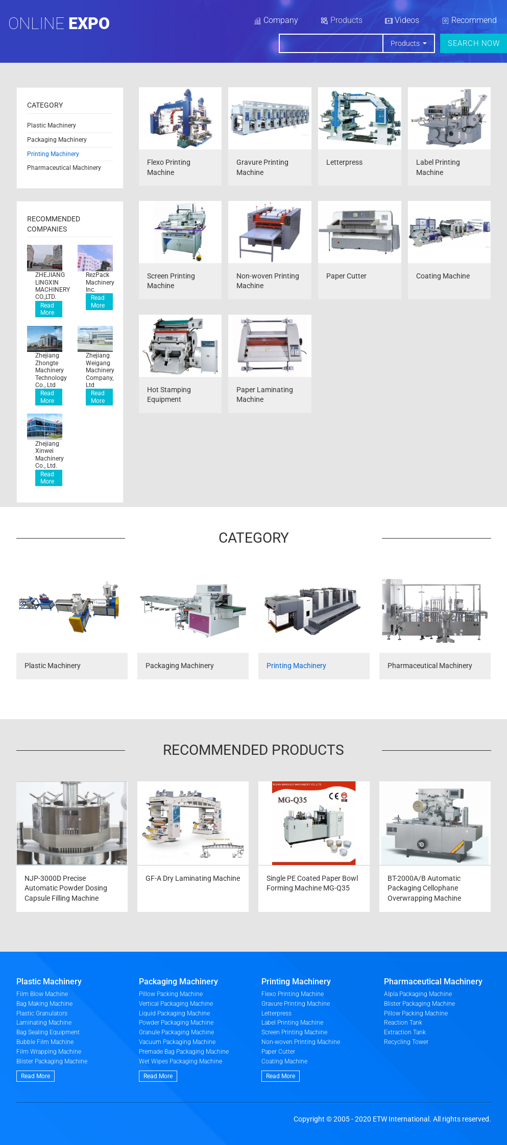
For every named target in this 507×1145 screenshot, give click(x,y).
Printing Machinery (53, 154)
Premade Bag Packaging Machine (184, 1051)
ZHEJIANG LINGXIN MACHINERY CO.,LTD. (48, 285)
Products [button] (406, 43)
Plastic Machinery (51, 125)
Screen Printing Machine (294, 1032)
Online (59, 23)
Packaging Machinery (57, 139)
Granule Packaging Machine (176, 1032)
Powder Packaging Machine (176, 1022)
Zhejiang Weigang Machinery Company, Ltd (99, 370)
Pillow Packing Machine (171, 994)
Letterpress (276, 1013)
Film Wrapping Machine (48, 1051)
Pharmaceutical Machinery (64, 167)
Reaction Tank (403, 1022)
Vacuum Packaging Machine (177, 1042)
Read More (47, 309)
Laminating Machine (43, 1022)
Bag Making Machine (44, 1003)
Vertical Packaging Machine (176, 1003)
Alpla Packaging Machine (418, 994)
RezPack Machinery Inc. (99, 282)
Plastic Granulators (41, 1013)
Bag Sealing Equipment (48, 1032)
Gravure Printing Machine (295, 1003)
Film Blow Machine (42, 994)
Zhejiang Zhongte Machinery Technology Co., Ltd (48, 370)
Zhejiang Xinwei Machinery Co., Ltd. (48, 454)
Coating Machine (284, 1061)
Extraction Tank (405, 1032)
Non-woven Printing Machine (300, 1042)
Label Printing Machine (292, 1022)
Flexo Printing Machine (292, 994)
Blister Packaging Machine (51, 1061)
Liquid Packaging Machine (174, 1013)
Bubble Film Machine (45, 1042)
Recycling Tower (406, 1042)
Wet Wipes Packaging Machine (180, 1061)
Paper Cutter (278, 1051)
